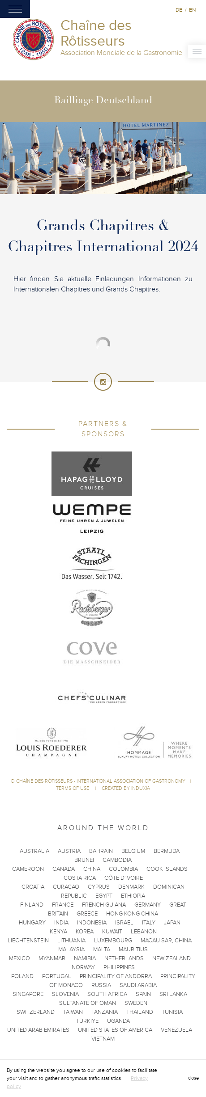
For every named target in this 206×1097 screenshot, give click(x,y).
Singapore (28, 994)
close (193, 1078)
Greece (87, 913)
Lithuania (71, 940)
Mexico (19, 958)
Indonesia (92, 922)
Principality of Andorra (116, 976)
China (91, 869)
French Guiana (104, 904)
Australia (34, 851)
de (179, 10)
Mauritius (133, 949)
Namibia (85, 958)
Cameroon (28, 869)
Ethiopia (133, 895)
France (62, 904)
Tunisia (172, 1012)
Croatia (32, 886)
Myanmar (52, 958)
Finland (31, 904)
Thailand (139, 1012)
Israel (124, 922)
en (192, 10)
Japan (172, 922)
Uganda (118, 1021)
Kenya (58, 931)
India (61, 922)
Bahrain (101, 851)
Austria (69, 851)
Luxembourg (113, 940)
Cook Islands (167, 869)
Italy (148, 922)
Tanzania (104, 1012)
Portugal (56, 976)
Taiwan (73, 1012)
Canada (63, 869)
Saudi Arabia (138, 985)
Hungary (32, 922)
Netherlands (124, 958)
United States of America (115, 1030)
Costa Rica (80, 878)
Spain (143, 994)
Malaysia (71, 949)
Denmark (131, 886)
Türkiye (87, 1021)
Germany (147, 904)
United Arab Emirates (38, 1030)
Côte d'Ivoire (123, 878)
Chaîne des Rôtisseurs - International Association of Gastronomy (100, 781)
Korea (85, 931)
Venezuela (176, 1030)
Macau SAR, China (166, 940)
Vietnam (103, 1038)
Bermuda (167, 851)
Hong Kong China (132, 913)
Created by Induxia (126, 788)
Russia (101, 985)
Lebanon (144, 931)
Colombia (123, 869)
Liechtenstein (28, 940)
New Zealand (171, 958)
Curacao (66, 886)
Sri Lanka (173, 994)
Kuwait (112, 931)
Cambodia (117, 860)
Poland (22, 976)
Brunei (84, 860)
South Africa (107, 994)
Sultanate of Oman (87, 1003)
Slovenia (65, 994)
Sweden (135, 1003)
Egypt (103, 895)
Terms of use (73, 788)
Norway (83, 967)
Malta (101, 949)
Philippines (119, 967)
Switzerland (36, 1012)
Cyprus (99, 886)
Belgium (133, 851)
